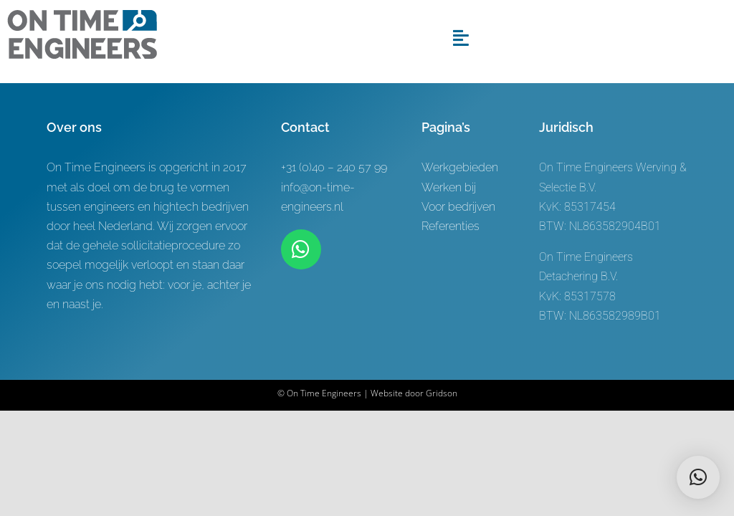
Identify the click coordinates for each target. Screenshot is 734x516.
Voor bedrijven (458, 207)
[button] (698, 477)
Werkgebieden (459, 167)
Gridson (441, 393)
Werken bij (448, 187)
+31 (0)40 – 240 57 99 (334, 167)
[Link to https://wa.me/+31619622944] (301, 249)
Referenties (450, 226)
